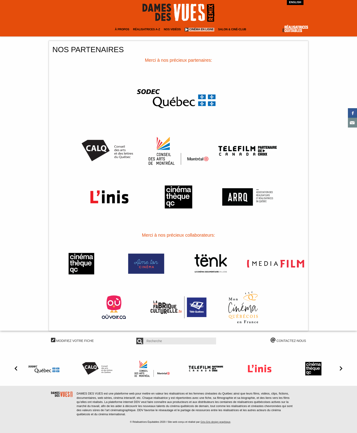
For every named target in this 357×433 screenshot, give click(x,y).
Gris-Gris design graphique (215, 421)
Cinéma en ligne (201, 29)
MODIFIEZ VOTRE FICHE (72, 341)
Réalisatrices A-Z (146, 29)
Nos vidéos (172, 29)
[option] (44, 368)
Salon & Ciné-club (232, 29)
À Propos (122, 29)
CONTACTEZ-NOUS (288, 341)
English (295, 2)
